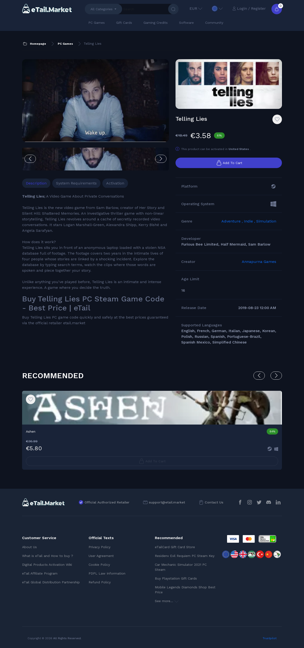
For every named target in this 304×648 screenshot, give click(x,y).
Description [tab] (36, 183)
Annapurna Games (259, 261)
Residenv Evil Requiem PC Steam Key (184, 556)
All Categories (101, 9)
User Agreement (101, 556)
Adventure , (232, 221)
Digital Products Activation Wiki (47, 564)
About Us (29, 547)
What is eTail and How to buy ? (47, 556)
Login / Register (249, 8)
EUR (196, 8)
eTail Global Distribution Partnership (51, 582)
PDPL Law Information (107, 573)
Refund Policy (100, 582)
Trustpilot (269, 638)
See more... (167, 601)
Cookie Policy (99, 564)
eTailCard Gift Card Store (175, 547)
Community (214, 22)
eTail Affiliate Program (39, 573)
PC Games (96, 22)
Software (186, 22)
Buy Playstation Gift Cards (176, 578)
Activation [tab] (115, 183)
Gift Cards (124, 22)
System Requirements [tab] (76, 183)
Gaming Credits (155, 22)
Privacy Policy (99, 547)
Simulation (266, 221)
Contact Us (214, 502)
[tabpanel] (95, 259)
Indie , (250, 221)
